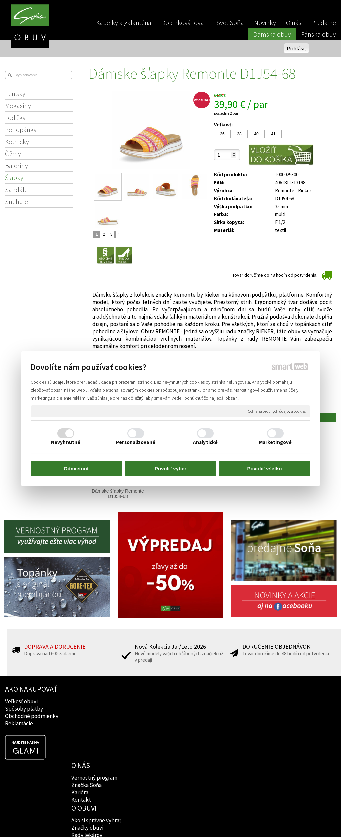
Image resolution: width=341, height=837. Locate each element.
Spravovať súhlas (284, 820)
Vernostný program (95, 701)
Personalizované (135, 442)
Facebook (217, 701)
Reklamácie (19, 723)
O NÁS (81, 689)
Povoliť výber (170, 468)
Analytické (205, 442)
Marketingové (275, 442)
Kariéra (80, 716)
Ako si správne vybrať (164, 701)
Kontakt (82, 723)
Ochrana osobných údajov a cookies (277, 410)
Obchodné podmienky (31, 716)
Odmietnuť (76, 468)
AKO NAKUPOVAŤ (31, 689)
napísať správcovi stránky (170, 820)
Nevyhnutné (65, 442)
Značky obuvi (155, 708)
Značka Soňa (87, 708)
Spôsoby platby (24, 708)
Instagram (218, 708)
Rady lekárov (154, 716)
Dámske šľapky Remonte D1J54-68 (118, 493)
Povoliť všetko (264, 468)
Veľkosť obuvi (21, 701)
